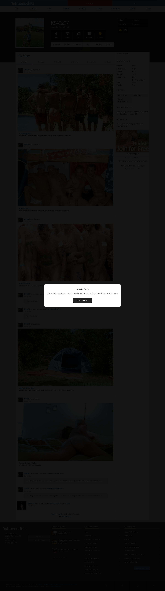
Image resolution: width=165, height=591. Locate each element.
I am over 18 (82, 300)
